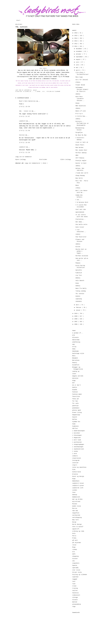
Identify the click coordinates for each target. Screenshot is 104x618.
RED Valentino (81, 106)
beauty (74, 362)
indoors (75, 456)
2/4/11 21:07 (24, 116)
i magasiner (76, 437)
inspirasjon (76, 458)
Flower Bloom (80, 85)
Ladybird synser (78, 485)
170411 (78, 188)
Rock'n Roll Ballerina (27, 101)
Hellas (74, 419)
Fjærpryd (79, 273)
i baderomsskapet (78, 431)
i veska (38, 91)
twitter (75, 590)
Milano (74, 504)
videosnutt (76, 595)
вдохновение (80, 212)
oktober (79, 54)
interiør (75, 462)
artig (74, 346)
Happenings (76, 415)
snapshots (75, 563)
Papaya (78, 263)
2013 (76, 41)
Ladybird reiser (78, 483)
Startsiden (43, 159)
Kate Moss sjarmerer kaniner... (80, 98)
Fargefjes (79, 132)
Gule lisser (80, 227)
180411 (78, 166)
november (79, 51)
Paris (74, 536)
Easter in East (81, 163)
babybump (75, 351)
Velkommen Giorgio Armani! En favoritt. (82, 89)
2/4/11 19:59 (24, 106)
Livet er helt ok (82, 142)
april (78, 70)
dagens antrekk (77, 376)
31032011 (79, 301)
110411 (78, 234)
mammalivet (76, 497)
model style (76, 506)
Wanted (74, 602)
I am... (78, 199)
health (74, 417)
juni (78, 65)
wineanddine (76, 604)
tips (73, 583)
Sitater (75, 558)
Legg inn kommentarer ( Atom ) (36, 163)
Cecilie (22, 135)
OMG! (77, 155)
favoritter (76, 396)
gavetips (75, 405)
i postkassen (77, 442)
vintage (75, 597)
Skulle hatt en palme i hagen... (81, 251)
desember (79, 48)
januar (78, 310)
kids (73, 469)
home (73, 424)
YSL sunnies (21, 27)
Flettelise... (81, 219)
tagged (74, 579)
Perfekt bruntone (82, 256)
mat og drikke (77, 499)
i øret (74, 453)
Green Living (77, 412)
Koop (77, 283)
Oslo (73, 533)
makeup (74, 494)
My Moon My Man (81, 135)
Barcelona (75, 360)
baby (73, 349)
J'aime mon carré (82, 173)
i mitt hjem (76, 440)
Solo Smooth (80, 280)
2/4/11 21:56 (24, 130)
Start (18, 20)
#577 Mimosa (80, 158)
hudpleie (75, 426)
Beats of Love (81, 111)
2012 (76, 43)
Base (77, 185)
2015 (76, 35)
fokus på (75, 399)
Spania (74, 565)
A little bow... (81, 116)
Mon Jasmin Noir (81, 150)
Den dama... (80, 222)
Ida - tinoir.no (25, 111)
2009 (76, 316)
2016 (76, 33)
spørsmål (75, 568)
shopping (75, 556)
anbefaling (76, 342)
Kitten (78, 246)
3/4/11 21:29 (24, 152)
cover (74, 373)
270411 (78, 82)
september (80, 57)
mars (78, 305)
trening (75, 588)
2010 (76, 313)
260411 (78, 94)
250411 (78, 108)
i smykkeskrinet (78, 449)
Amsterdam (75, 340)
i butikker (76, 433)
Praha (74, 538)
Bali (73, 356)
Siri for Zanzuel (82, 79)
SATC (73, 554)
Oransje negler (81, 160)
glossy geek (76, 410)
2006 (76, 324)
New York (75, 520)
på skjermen (76, 542)
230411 (78, 119)
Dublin (74, 387)
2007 (76, 321)
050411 (78, 278)
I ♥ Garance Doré (82, 202)
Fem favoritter (81, 237)
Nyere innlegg (20, 159)
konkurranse (76, 472)
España (74, 389)
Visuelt (75, 599)
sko (73, 561)
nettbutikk (76, 515)
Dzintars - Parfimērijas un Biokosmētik (82, 123)
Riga (73, 547)
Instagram (75, 460)
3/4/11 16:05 (24, 142)
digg (73, 380)
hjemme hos (76, 421)
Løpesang (79, 299)
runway (74, 549)
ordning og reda (78, 531)
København (75, 481)
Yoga (73, 606)
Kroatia (75, 474)
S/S (43, 91)
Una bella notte (81, 224)
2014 (76, 38)
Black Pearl (80, 145)
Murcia (74, 508)
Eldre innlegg (66, 159)
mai (77, 67)
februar (79, 307)
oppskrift (75, 529)
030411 (78, 286)
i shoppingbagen (78, 444)
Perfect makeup (81, 153)
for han (75, 401)
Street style (77, 572)
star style (76, 570)
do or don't (76, 385)
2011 (76, 46)
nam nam (75, 510)
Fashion (75, 392)
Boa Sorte (79, 178)
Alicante (75, 337)
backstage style (78, 353)
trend (74, 586)
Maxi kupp (79, 77)
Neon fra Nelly (81, 288)
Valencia (75, 593)
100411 (78, 244)
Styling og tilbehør (53, 91)
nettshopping (77, 517)
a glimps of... (28, 91)
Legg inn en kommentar (23, 157)
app (73, 344)
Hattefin (79, 270)
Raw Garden (79, 147)
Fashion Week (77, 394)
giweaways (75, 408)
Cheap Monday (80, 175)
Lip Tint (79, 275)
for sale (75, 403)
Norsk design (77, 524)
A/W (73, 335)
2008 (76, 319)
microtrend (76, 501)
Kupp (73, 478)
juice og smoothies (79, 467)
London (74, 490)
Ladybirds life (77, 488)
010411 (78, 296)
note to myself (77, 526)
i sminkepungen (77, 447)
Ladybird (22, 121)
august (78, 59)
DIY (73, 383)
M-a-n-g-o (79, 113)
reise (74, 545)
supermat (75, 577)
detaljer (75, 378)
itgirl (74, 465)
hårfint (75, 428)
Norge (74, 522)
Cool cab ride (81, 209)
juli (78, 62)
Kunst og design (78, 476)
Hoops (77, 103)
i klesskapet (77, 435)
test (73, 581)
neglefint (75, 513)
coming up (75, 371)
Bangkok (75, 358)
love (73, 492)
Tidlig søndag (81, 291)
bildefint (75, 365)
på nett (75, 540)
